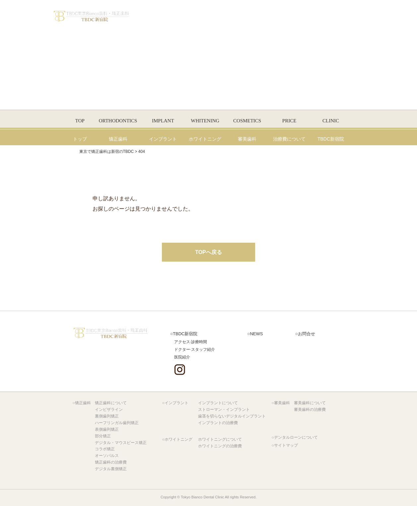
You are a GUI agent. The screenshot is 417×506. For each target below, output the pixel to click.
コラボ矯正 (105, 449)
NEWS (256, 333)
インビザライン (109, 409)
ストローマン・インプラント (224, 409)
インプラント (176, 403)
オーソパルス (107, 455)
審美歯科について (310, 403)
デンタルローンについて (296, 437)
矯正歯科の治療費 (111, 462)
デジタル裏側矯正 (111, 469)
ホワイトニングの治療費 (220, 446)
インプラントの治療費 (218, 422)
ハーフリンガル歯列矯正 (117, 422)
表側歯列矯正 (107, 429)
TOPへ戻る (208, 252)
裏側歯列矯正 (107, 416)
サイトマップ (286, 445)
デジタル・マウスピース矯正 (121, 442)
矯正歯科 (83, 403)
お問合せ (306, 333)
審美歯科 (282, 403)
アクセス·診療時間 (190, 342)
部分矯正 (103, 436)
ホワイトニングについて (220, 439)
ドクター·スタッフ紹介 (194, 349)
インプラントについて (218, 403)
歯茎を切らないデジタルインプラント (232, 416)
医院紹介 (182, 357)
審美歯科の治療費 (310, 409)
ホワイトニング (178, 439)
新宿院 (185, 333)
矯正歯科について (111, 403)
